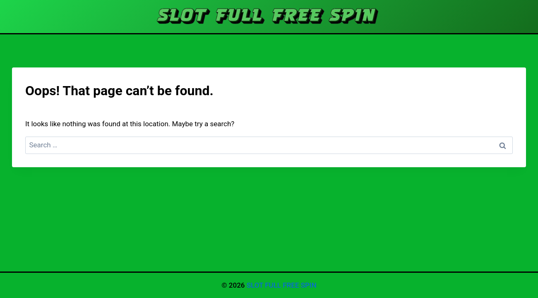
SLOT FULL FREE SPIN (282, 285)
